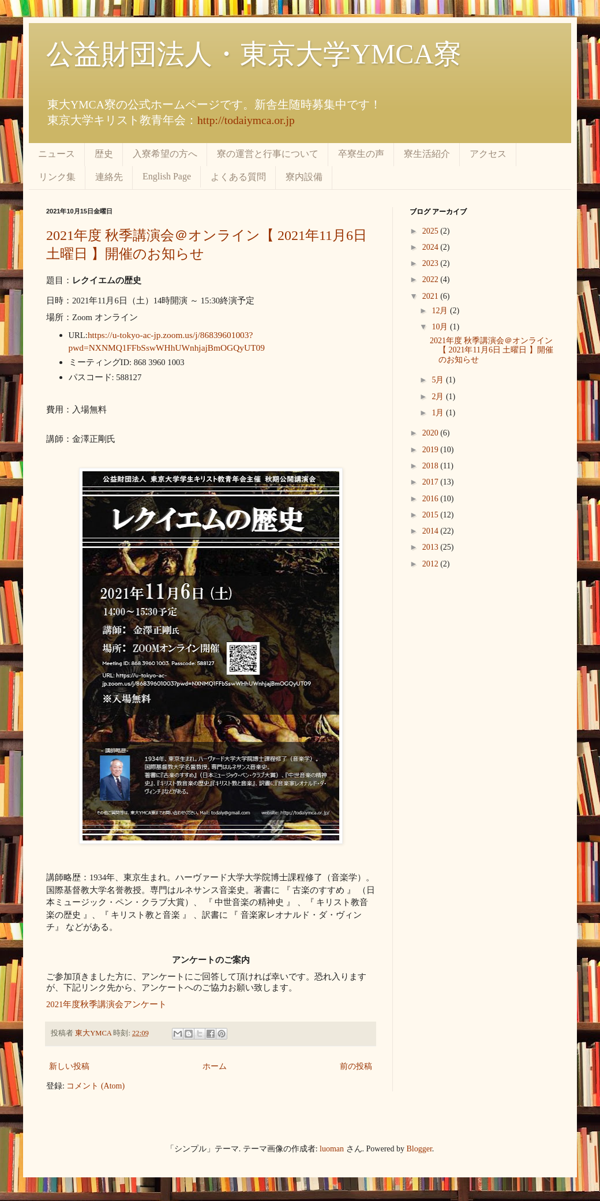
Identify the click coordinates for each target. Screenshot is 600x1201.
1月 (439, 412)
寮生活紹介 (427, 154)
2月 (439, 396)
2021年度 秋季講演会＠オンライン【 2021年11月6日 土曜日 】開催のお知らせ (491, 350)
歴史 (104, 154)
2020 (431, 433)
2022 (431, 279)
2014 (431, 531)
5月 (439, 380)
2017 (431, 482)
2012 (431, 564)
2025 (431, 231)
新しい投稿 (69, 1066)
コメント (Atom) (95, 1086)
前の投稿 (356, 1066)
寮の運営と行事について (267, 154)
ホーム (214, 1066)
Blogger (419, 1148)
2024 (431, 247)
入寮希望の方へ (165, 154)
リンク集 (57, 177)
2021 (431, 296)
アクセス (488, 154)
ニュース (56, 154)
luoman (332, 1148)
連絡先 (109, 177)
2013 (431, 547)
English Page (166, 176)
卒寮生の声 (361, 154)
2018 (431, 465)
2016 (431, 498)
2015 (431, 515)
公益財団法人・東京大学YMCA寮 (254, 54)
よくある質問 (238, 177)
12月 (441, 310)
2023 (431, 263)
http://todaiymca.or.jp (246, 120)
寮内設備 (304, 177)
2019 (431, 449)
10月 (441, 326)
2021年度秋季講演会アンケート (106, 1004)
